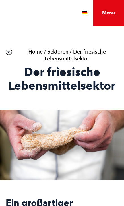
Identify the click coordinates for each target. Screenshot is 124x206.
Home (35, 52)
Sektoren (57, 52)
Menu (108, 12)
